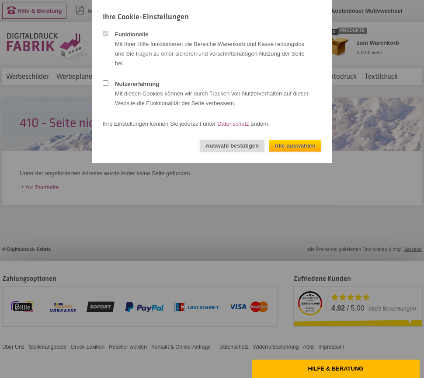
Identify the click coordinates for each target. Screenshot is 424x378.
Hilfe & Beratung (336, 368)
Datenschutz (233, 123)
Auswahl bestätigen (232, 145)
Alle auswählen (295, 145)
